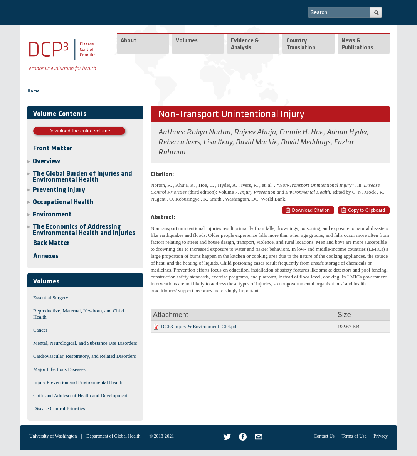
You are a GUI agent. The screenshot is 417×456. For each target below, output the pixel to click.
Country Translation (300, 44)
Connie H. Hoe (301, 132)
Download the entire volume (79, 131)
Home (33, 91)
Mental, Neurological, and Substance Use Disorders (85, 343)
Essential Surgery (50, 297)
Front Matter (52, 148)
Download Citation (311, 210)
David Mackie (256, 142)
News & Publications (357, 44)
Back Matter (51, 243)
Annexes (46, 256)
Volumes (187, 41)
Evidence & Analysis (245, 44)
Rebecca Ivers (179, 142)
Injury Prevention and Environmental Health (78, 382)
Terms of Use (353, 436)
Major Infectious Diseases (59, 369)
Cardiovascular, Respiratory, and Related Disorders (84, 356)
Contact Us (324, 436)
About (128, 41)
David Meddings (306, 142)
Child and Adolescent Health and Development (80, 395)
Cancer (40, 330)
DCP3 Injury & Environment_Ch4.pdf (199, 326)
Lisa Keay (217, 142)
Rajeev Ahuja (255, 132)
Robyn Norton (209, 132)
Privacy (380, 436)
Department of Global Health (113, 436)
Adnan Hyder (347, 132)
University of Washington (53, 436)
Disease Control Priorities (59, 408)
